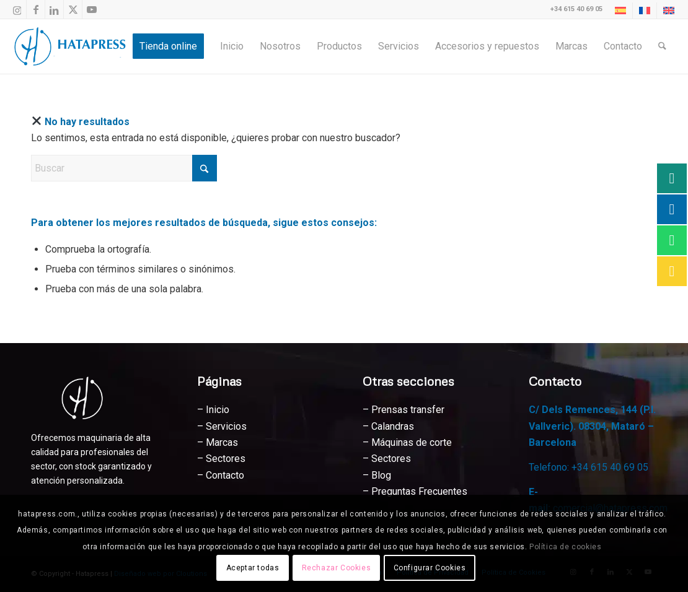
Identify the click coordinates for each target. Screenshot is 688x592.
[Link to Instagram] (17, 9)
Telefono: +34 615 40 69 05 (588, 467)
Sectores (225, 458)
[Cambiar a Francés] (644, 10)
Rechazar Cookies (336, 568)
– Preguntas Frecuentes (415, 491)
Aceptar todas (253, 568)
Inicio (217, 410)
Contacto (225, 475)
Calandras (392, 426)
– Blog (377, 475)
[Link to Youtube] (91, 9)
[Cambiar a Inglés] (668, 10)
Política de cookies (565, 546)
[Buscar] (662, 46)
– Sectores (387, 458)
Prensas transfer (407, 410)
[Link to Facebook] (36, 9)
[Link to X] (73, 9)
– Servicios (222, 426)
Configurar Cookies (430, 568)
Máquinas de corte (411, 442)
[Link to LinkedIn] (54, 9)
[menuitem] (621, 10)
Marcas (222, 442)
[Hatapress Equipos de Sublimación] (73, 46)
